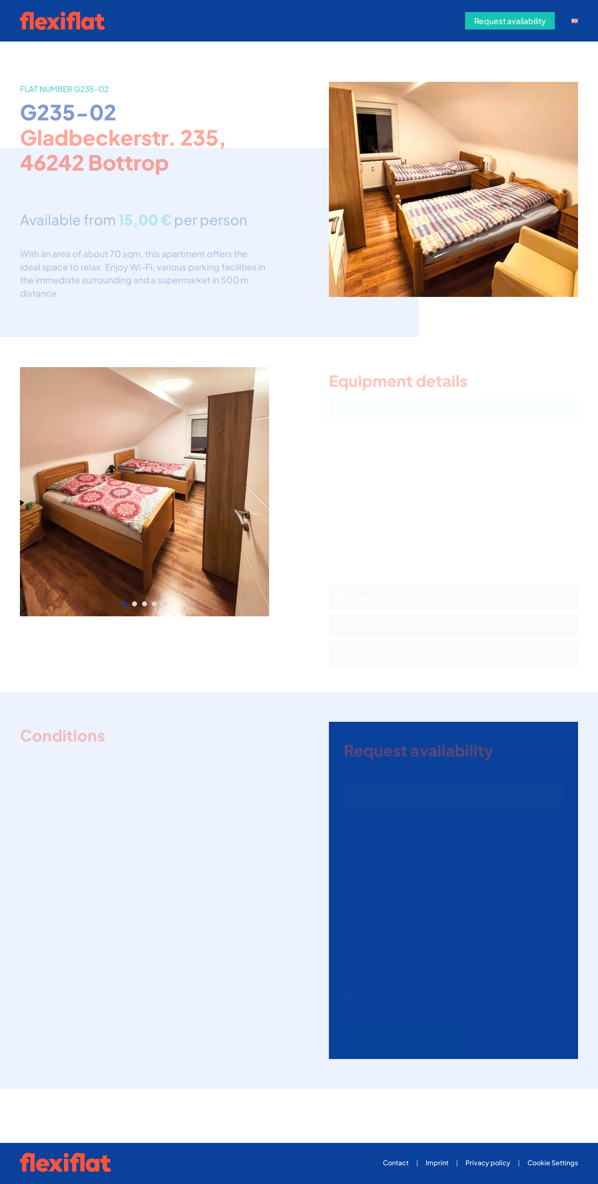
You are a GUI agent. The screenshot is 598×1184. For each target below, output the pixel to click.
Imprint (437, 1162)
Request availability (510, 21)
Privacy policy (488, 1162)
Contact (396, 1162)
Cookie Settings (552, 1162)
